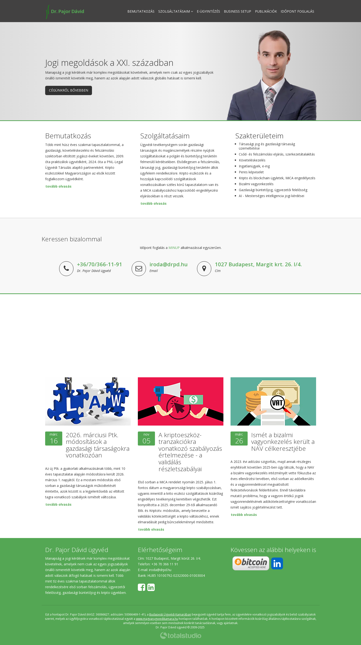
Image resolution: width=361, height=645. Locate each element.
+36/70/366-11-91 (99, 264)
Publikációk (266, 11)
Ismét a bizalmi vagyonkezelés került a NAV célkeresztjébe (283, 442)
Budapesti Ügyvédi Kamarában (170, 614)
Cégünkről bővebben (68, 90)
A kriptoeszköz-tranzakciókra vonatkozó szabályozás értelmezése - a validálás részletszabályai (190, 452)
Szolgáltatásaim (175, 11)
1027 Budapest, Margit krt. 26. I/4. (258, 264)
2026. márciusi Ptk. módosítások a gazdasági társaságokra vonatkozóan (98, 445)
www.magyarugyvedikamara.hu (157, 619)
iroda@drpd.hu (168, 264)
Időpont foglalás (297, 11)
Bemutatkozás (140, 11)
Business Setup (237, 11)
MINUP (174, 247)
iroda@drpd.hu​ (160, 569)
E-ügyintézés (208, 11)
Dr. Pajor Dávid (64, 11)
